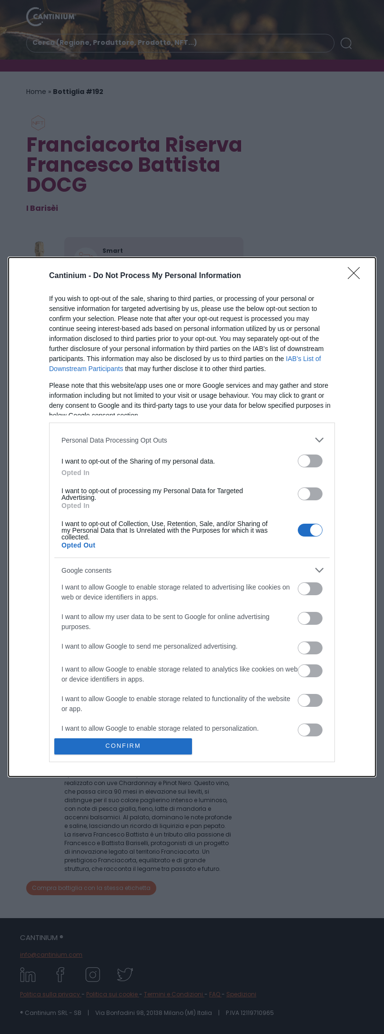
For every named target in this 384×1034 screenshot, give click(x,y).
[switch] (310, 461)
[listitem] (192, 440)
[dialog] (192, 517)
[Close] (357, 276)
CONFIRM (123, 746)
